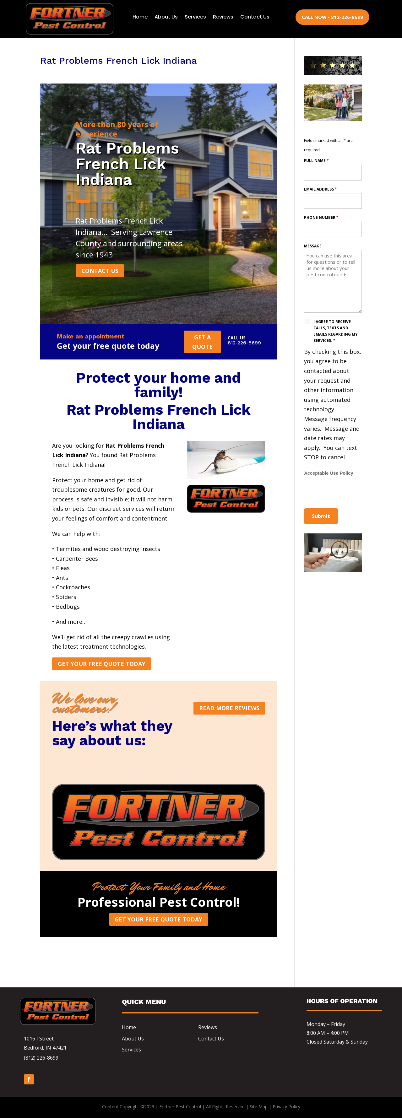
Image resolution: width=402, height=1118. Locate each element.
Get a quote (202, 342)
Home (140, 16)
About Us (166, 16)
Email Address (320, 189)
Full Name (316, 160)
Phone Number (321, 217)
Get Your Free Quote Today (101, 664)
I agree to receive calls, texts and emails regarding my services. (335, 331)
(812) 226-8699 (41, 1058)
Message (313, 246)
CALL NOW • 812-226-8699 (332, 17)
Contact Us (254, 16)
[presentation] (351, 493)
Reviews (223, 16)
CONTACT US (99, 270)
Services (195, 16)
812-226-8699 (244, 343)
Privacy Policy (286, 1107)
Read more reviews (229, 708)
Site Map (259, 1107)
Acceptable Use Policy (328, 473)
